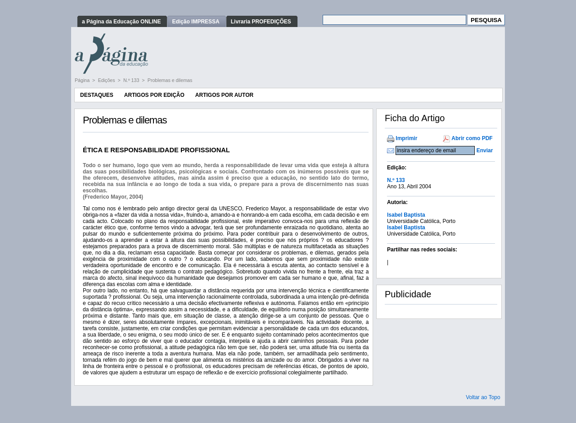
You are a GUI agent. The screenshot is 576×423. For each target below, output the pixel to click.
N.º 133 (131, 80)
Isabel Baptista (406, 215)
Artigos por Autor (224, 95)
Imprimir (406, 138)
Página (83, 80)
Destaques (96, 95)
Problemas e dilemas (170, 80)
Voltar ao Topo (483, 397)
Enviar (485, 150)
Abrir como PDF (471, 138)
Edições (107, 80)
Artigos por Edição (154, 95)
